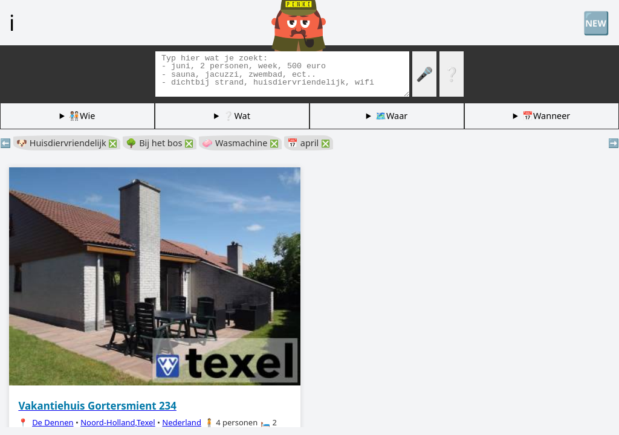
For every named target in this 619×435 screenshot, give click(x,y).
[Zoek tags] (282, 74)
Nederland (181, 422)
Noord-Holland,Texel (117, 422)
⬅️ (5, 143)
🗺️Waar (391, 115)
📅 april (308, 143)
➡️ (613, 143)
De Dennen (52, 422)
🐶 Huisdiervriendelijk (66, 143)
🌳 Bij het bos (159, 143)
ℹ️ (12, 22)
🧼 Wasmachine (240, 143)
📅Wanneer (546, 115)
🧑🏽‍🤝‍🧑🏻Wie (82, 115)
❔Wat (236, 115)
